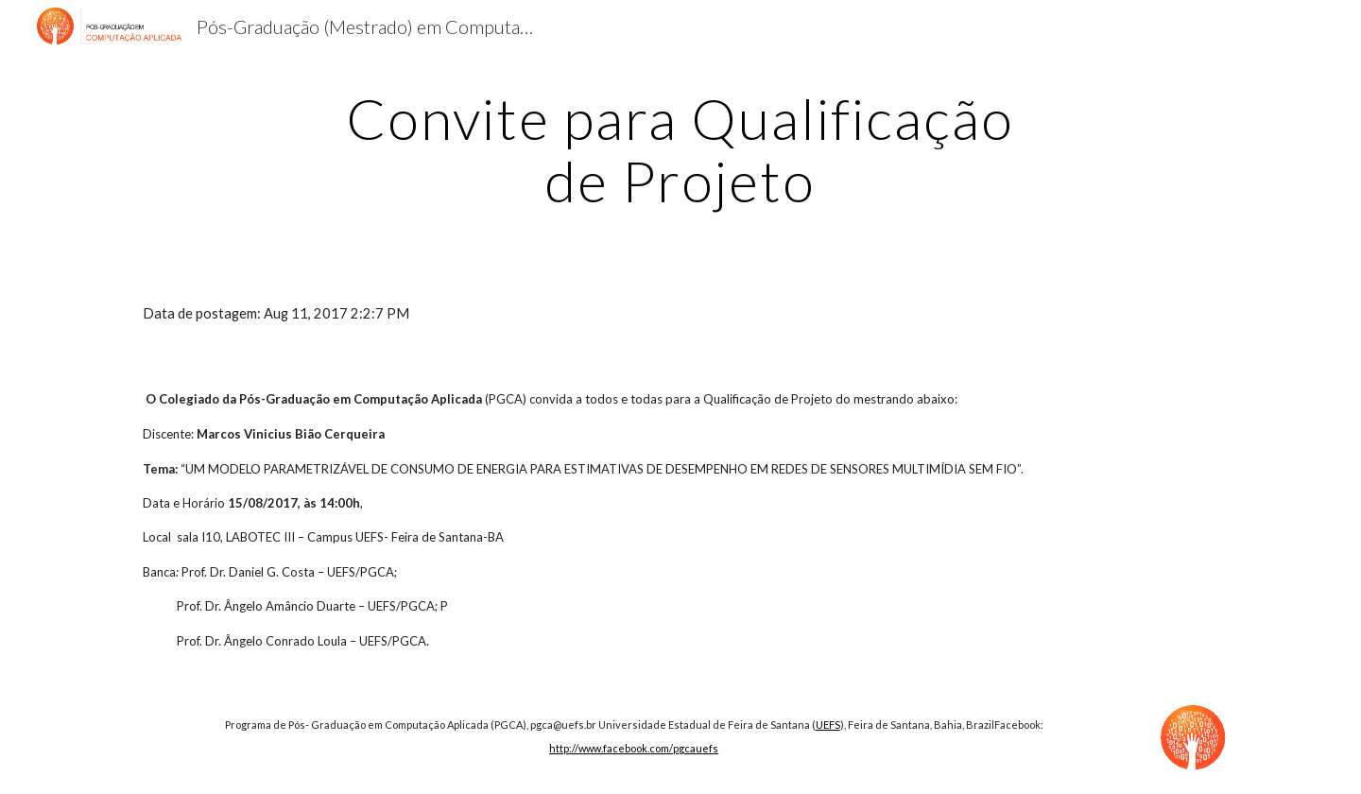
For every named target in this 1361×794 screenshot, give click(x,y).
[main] (680, 149)
